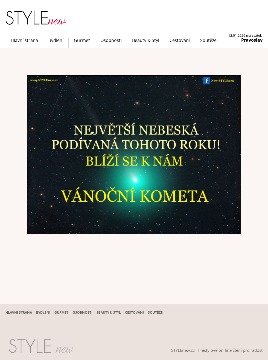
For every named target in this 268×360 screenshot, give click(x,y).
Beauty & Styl (145, 40)
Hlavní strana (24, 40)
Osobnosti (111, 40)
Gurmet (82, 40)
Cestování (180, 40)
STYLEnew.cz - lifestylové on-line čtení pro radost (217, 350)
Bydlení (55, 40)
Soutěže (208, 40)
